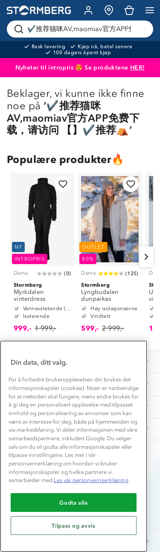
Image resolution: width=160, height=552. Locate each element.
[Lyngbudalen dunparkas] (110, 256)
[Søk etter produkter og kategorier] (81, 29)
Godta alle (73, 502)
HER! (137, 67)
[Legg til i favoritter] (63, 184)
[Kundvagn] (129, 10)
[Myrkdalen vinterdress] (42, 256)
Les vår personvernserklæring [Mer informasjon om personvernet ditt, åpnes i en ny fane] (91, 480)
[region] (73, 446)
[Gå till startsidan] (39, 10)
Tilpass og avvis (74, 525)
